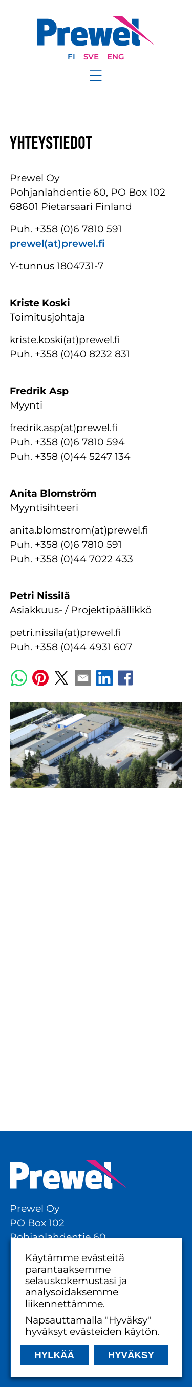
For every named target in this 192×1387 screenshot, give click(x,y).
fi (71, 56)
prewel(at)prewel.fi (57, 243)
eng (115, 56)
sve (91, 56)
